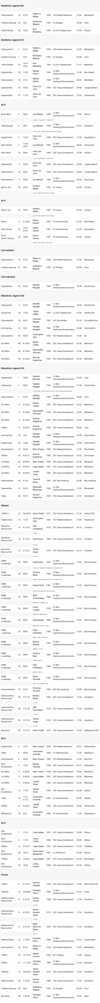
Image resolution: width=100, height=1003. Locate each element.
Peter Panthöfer (37, 631)
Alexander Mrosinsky (37, 488)
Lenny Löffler (36, 840)
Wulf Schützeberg (38, 597)
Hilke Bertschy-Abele (37, 927)
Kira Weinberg (37, 30)
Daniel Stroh (38, 585)
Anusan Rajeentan (37, 359)
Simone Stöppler (36, 884)
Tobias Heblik (36, 313)
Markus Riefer (36, 697)
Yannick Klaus (36, 480)
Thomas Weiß (36, 573)
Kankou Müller (36, 187)
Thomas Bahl (36, 654)
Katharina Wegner (37, 23)
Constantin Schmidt (38, 753)
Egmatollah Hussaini (38, 351)
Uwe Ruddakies (37, 666)
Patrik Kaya (38, 562)
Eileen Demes (36, 221)
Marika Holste (36, 72)
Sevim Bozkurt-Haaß (36, 912)
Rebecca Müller (37, 15)
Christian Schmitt (37, 689)
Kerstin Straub (36, 899)
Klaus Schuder (36, 678)
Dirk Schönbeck (38, 527)
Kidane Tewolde (36, 765)
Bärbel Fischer (36, 955)
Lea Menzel (38, 114)
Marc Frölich (38, 461)
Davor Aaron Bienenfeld (38, 852)
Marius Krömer (36, 643)
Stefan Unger (36, 550)
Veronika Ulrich (37, 891)
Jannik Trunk (36, 473)
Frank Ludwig (36, 608)
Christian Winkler (37, 320)
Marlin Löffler (36, 343)
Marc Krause (38, 449)
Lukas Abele (38, 466)
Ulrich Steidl (38, 513)
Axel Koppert (38, 620)
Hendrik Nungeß (36, 286)
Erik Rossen (38, 539)
